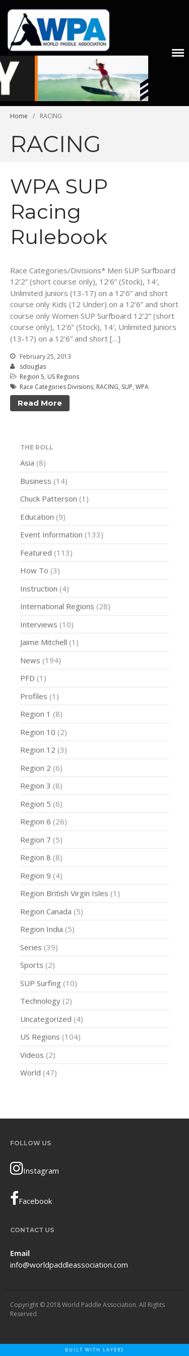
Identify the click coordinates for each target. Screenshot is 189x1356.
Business (35, 481)
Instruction (38, 589)
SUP (127, 386)
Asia (27, 464)
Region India (41, 930)
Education (37, 517)
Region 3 (35, 787)
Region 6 (35, 822)
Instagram (34, 1168)
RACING (107, 386)
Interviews (38, 625)
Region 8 (35, 858)
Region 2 (35, 768)
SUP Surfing (40, 984)
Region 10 (37, 733)
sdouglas (33, 366)
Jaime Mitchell (43, 643)
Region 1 (35, 715)
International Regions (57, 607)
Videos (32, 1055)
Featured (36, 553)
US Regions (63, 376)
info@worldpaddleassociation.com (69, 1265)
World (30, 1074)
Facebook (31, 1198)
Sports (31, 966)
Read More (40, 403)
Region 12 (37, 751)
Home (19, 116)
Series (31, 948)
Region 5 (32, 376)
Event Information (51, 535)
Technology (40, 1002)
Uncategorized (46, 1019)
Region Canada (46, 912)
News (30, 661)
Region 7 (35, 840)
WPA (142, 386)
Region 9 (35, 876)
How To (34, 571)
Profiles (33, 697)
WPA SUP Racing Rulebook (59, 211)
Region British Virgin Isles (64, 894)
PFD (27, 679)
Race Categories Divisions (56, 386)
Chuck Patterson (48, 500)
